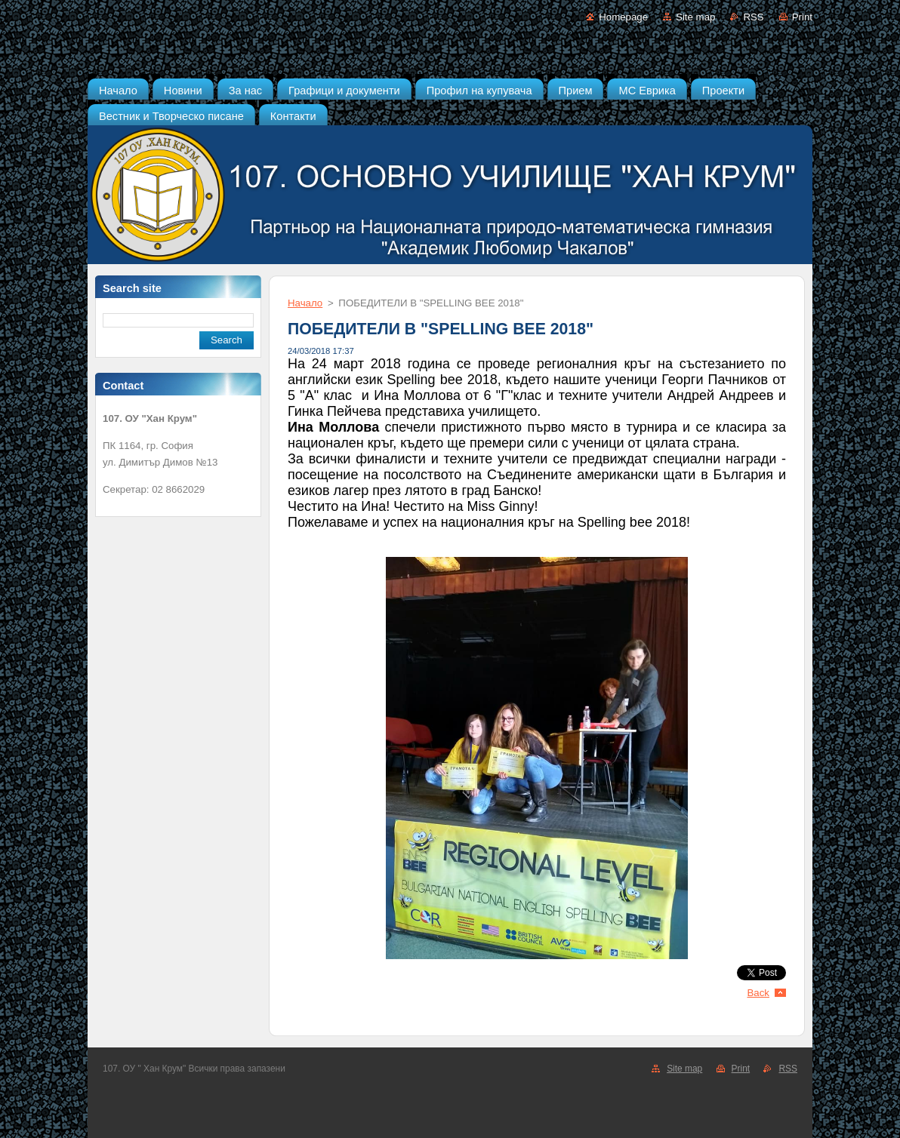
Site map (695, 17)
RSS (753, 17)
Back (758, 992)
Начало (305, 303)
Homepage (623, 17)
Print (802, 17)
